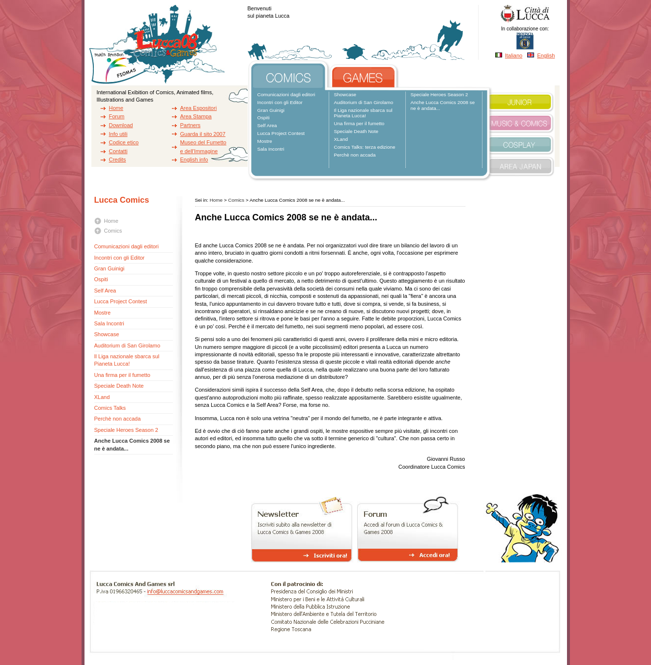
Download (121, 125)
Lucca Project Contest (281, 133)
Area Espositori (198, 108)
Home (116, 108)
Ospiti (263, 117)
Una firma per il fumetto (359, 123)
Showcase (345, 94)
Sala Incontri (270, 149)
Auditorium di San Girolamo (364, 102)
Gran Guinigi (270, 110)
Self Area (267, 125)
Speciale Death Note (356, 131)
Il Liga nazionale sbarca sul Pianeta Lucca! (363, 113)
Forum (117, 116)
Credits (117, 159)
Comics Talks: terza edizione (365, 147)
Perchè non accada (355, 155)
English (546, 55)
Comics (113, 231)
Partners (190, 125)
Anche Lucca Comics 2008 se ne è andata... (443, 105)
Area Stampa (196, 116)
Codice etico (124, 142)
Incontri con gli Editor (280, 102)
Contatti (118, 151)
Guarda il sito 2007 (203, 134)
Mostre (264, 141)
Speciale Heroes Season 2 (439, 94)
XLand (341, 139)
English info (194, 159)
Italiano (513, 55)
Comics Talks (110, 408)
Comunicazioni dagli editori (286, 94)
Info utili (118, 134)
